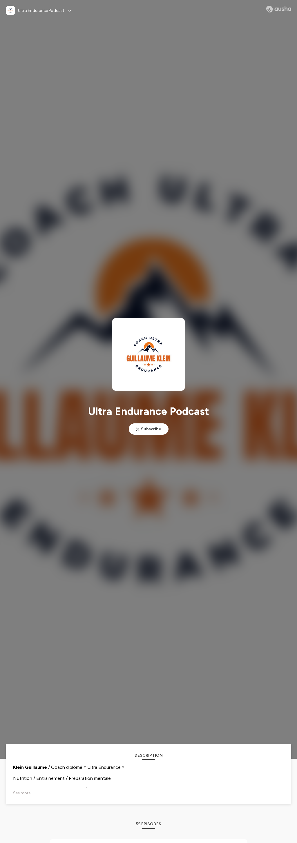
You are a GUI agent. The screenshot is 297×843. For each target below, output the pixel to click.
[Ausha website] (278, 9)
